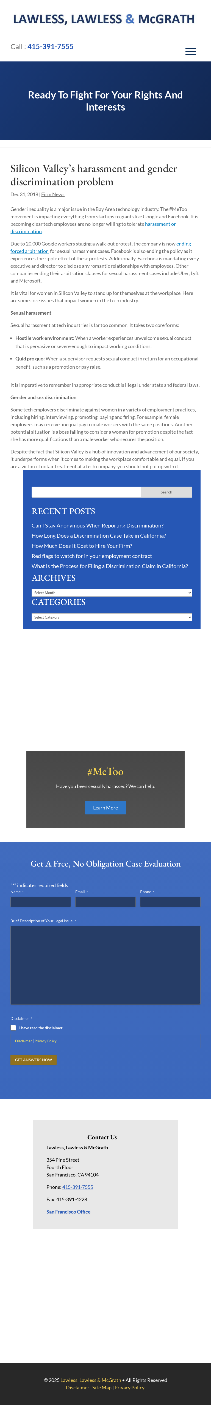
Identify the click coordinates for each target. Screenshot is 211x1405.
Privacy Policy (46, 1041)
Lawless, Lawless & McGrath (90, 1380)
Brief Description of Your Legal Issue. (43, 920)
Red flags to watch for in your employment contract (92, 555)
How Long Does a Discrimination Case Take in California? (99, 535)
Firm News (53, 194)
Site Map (102, 1387)
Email (81, 891)
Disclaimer (23, 1041)
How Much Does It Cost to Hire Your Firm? (82, 545)
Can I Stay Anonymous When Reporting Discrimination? (97, 525)
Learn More (105, 808)
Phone (147, 891)
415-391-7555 (50, 46)
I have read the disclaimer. (41, 1027)
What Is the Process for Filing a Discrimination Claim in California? (110, 566)
